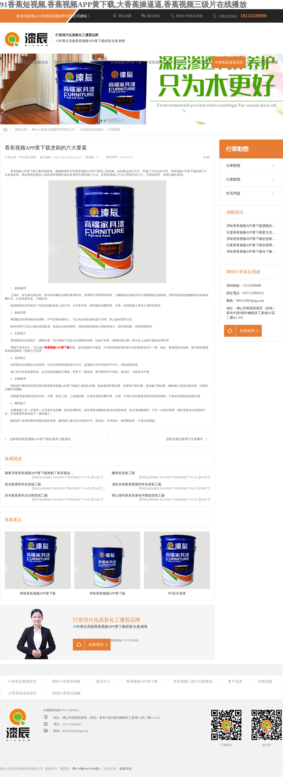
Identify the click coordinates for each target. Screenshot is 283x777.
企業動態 (233, 165)
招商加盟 (201, 62)
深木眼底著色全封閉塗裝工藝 (26, 495)
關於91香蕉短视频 (69, 62)
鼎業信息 (125, 768)
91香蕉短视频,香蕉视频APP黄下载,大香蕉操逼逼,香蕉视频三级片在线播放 (123, 4)
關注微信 (150, 16)
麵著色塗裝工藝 (123, 473)
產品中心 (97, 62)
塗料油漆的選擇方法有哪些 (184, 439)
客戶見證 (235, 681)
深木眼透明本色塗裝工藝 (23, 484)
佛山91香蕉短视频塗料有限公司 (53, 129)
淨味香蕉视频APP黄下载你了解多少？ (254, 251)
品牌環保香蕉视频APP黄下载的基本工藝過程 (40, 439)
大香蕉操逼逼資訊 (229, 62)
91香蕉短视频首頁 (34, 62)
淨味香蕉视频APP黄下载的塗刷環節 (252, 239)
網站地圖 (121, 16)
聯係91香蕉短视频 (186, 16)
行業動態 (114, 129)
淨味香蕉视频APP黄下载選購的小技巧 (254, 226)
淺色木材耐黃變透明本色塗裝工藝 (136, 484)
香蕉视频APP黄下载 (126, 62)
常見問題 (233, 193)
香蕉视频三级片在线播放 (167, 62)
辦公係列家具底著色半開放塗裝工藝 (138, 495)
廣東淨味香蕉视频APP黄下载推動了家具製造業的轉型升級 (40, 473)
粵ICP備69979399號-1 (86, 768)
